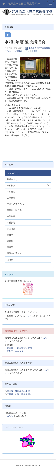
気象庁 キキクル (15, 351)
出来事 (34, 51)
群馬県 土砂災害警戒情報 (19, 348)
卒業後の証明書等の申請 (18, 391)
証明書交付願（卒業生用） (19, 394)
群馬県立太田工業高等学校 (24, 3)
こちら (28, 316)
